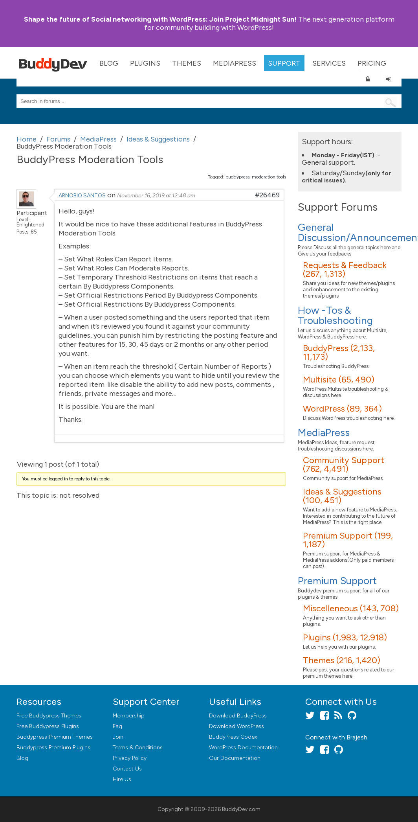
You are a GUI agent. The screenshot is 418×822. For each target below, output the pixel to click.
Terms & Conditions (138, 747)
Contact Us (127, 768)
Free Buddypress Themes (48, 715)
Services (329, 63)
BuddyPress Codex (233, 737)
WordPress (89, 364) (342, 408)
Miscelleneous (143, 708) (351, 608)
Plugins (145, 63)
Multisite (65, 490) (338, 379)
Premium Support (337, 580)
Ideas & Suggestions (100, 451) (342, 496)
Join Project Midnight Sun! (160, 19)
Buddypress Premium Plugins (53, 747)
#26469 (267, 195)
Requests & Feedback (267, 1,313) (345, 269)
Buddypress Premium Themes (54, 737)
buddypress (237, 177)
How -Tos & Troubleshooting (335, 315)
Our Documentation (234, 758)
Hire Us (122, 779)
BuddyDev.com (241, 809)
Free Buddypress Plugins (47, 726)
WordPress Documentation (243, 747)
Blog (108, 63)
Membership (129, 715)
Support (284, 63)
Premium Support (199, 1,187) (348, 540)
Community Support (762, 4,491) (343, 464)
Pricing (372, 63)
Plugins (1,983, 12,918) (345, 637)
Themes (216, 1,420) (341, 660)
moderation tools (269, 177)
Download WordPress (236, 726)
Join (118, 737)
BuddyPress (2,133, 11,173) (339, 352)
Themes (186, 63)
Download (238, 715)
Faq (117, 726)
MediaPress (234, 63)
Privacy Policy (130, 758)
